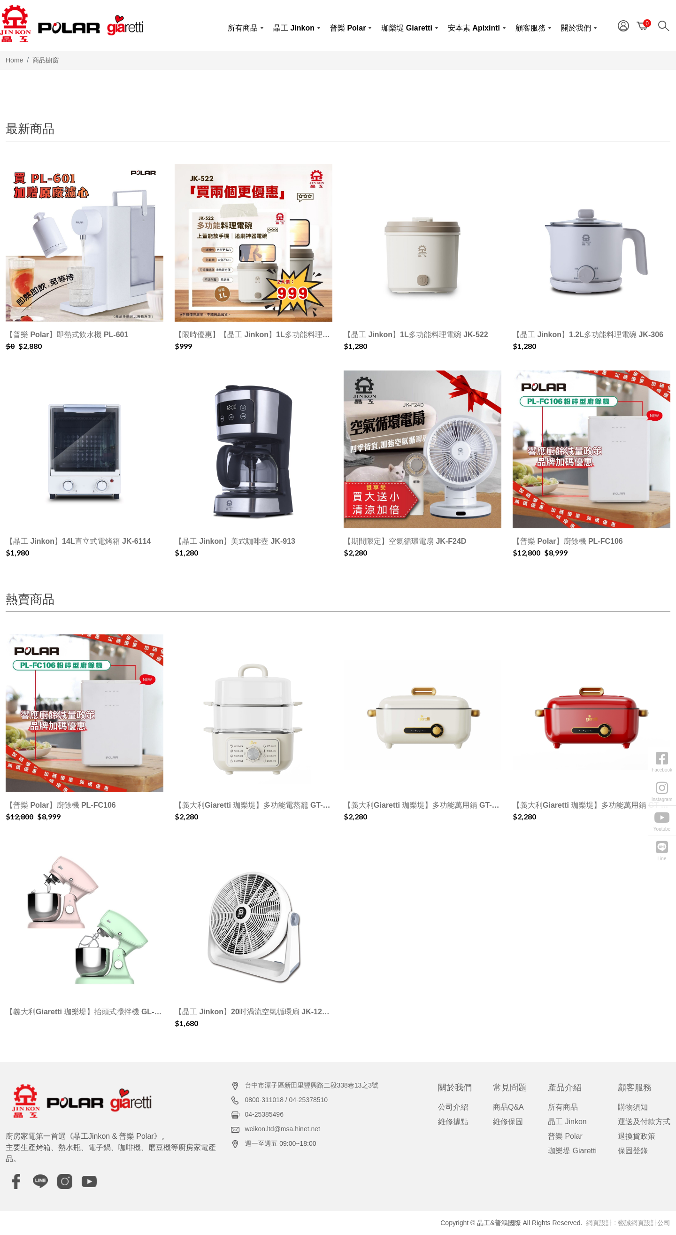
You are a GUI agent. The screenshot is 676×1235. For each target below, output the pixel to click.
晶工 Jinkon (567, 1122)
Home (14, 60)
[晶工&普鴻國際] (71, 23)
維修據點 (453, 1122)
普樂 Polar (565, 1136)
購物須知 (633, 1107)
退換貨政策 (636, 1136)
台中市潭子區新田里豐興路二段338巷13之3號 (311, 1085)
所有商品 (563, 1107)
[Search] (666, 25)
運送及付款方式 (644, 1122)
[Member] (623, 25)
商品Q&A (508, 1107)
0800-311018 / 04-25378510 (286, 1100)
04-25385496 (264, 1114)
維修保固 (508, 1122)
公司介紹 (453, 1107)
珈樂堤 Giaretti (572, 1151)
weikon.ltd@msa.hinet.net (282, 1129)
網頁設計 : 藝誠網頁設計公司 (628, 1223)
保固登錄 (633, 1151)
